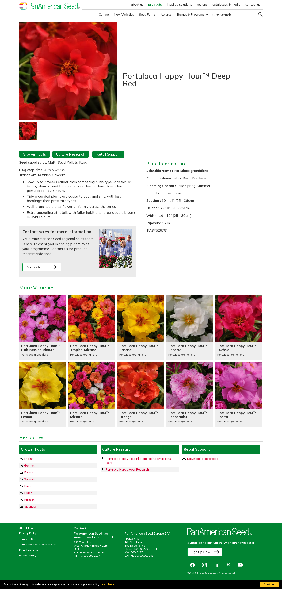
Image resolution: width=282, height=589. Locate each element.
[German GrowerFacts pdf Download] (58, 465)
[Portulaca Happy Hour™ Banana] (140, 327)
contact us (253, 4)
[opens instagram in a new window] (205, 565)
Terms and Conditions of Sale (37, 544)
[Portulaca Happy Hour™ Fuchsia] (238, 327)
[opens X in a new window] (229, 565)
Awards (166, 14)
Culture (104, 14)
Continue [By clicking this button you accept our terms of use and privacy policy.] (269, 584)
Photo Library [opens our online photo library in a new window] (27, 555)
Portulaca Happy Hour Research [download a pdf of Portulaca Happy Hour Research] (125, 469)
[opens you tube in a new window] (241, 565)
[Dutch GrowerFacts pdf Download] (58, 493)
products (155, 4)
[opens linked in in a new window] (217, 565)
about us (137, 4)
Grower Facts (34, 154)
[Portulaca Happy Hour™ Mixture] (91, 394)
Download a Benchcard (200, 458)
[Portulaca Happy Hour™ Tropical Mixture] (91, 327)
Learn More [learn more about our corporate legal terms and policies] (107, 584)
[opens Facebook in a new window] (193, 565)
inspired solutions (179, 4)
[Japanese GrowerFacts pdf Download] (58, 506)
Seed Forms (147, 14)
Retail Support (108, 154)
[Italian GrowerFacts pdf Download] (58, 486)
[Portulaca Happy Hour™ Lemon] (42, 394)
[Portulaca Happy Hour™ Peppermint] (189, 394)
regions (202, 4)
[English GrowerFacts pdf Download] (58, 458)
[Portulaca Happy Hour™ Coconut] (189, 327)
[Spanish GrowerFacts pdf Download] (58, 479)
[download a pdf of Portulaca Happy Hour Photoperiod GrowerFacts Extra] (139, 460)
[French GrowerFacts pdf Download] (58, 472)
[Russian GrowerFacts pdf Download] (58, 499)
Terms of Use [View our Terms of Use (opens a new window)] (27, 539)
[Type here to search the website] (233, 14)
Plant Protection (29, 550)
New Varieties (124, 14)
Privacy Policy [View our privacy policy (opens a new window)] (28, 533)
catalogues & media (226, 4)
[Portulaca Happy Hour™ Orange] (140, 394)
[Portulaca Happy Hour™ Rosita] (238, 394)
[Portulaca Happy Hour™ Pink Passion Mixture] (42, 327)
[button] (192, 14)
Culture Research (70, 154)
